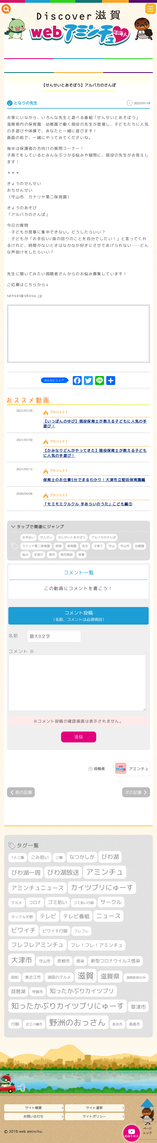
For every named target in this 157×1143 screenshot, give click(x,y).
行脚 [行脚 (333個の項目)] (15, 1024)
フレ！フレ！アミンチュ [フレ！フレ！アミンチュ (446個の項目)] (97, 945)
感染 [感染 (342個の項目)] (80, 961)
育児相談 (67, 554)
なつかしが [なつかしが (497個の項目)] (82, 857)
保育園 (71, 546)
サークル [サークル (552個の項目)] (111, 902)
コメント (21, 651)
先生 (85, 546)
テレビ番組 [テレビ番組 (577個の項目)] (76, 916)
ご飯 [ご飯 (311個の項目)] (59, 857)
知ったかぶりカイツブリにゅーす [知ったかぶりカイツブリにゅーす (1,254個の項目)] (67, 1006)
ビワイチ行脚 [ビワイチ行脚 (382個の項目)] (54, 931)
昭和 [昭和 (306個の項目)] (14, 977)
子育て (98, 546)
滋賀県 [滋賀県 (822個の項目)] (110, 976)
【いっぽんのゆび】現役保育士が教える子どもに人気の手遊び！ (95, 424)
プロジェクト (78, 66)
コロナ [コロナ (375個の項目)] (35, 902)
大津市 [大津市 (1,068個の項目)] (21, 960)
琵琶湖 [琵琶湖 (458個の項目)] (18, 991)
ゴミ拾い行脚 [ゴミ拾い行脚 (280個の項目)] (84, 902)
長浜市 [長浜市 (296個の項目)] (117, 1024)
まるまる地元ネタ (28, 66)
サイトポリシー (94, 1116)
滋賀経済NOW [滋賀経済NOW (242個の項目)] (136, 977)
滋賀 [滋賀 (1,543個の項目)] (86, 975)
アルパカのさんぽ (103, 537)
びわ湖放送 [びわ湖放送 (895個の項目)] (63, 872)
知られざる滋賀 (28, 52)
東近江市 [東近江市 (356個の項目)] (33, 977)
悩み (25, 554)
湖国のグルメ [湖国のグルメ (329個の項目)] (59, 977)
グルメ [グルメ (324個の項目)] (16, 902)
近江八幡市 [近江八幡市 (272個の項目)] (34, 1024)
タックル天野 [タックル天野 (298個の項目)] (22, 916)
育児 (52, 554)
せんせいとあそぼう (72, 537)
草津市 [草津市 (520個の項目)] (138, 1006)
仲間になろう (128, 52)
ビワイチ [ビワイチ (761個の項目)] (23, 930)
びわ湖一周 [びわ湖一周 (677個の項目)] (25, 873)
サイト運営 (94, 1107)
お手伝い (28, 537)
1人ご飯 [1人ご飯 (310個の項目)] (17, 857)
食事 (81, 554)
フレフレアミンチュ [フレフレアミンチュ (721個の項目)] (37, 944)
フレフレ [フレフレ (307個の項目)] (81, 931)
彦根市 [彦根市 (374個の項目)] (63, 961)
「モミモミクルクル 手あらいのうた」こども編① (87, 503)
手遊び (38, 554)
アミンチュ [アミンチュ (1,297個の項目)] (105, 872)
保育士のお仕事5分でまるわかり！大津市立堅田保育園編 (94, 479)
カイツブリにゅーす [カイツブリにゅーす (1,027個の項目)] (102, 887)
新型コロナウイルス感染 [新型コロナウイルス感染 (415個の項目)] (115, 961)
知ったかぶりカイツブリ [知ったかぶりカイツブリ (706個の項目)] (82, 991)
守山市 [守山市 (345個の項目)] (44, 961)
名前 (13, 636)
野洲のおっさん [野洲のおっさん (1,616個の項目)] (77, 1022)
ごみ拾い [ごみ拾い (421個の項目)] (40, 857)
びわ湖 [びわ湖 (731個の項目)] (110, 856)
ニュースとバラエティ (128, 66)
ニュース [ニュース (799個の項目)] (108, 916)
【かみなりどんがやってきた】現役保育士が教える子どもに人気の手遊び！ (95, 453)
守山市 (124, 546)
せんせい (46, 537)
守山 (111, 546)
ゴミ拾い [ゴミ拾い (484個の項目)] (57, 902)
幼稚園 (139, 546)
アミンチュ (138, 768)
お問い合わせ (33, 1116)
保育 (58, 546)
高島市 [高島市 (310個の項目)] (134, 1024)
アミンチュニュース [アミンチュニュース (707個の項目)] (37, 888)
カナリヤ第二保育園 (36, 546)
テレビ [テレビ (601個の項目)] (48, 916)
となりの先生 (78, 52)
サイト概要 (33, 1107)
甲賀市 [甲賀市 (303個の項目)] (37, 991)
